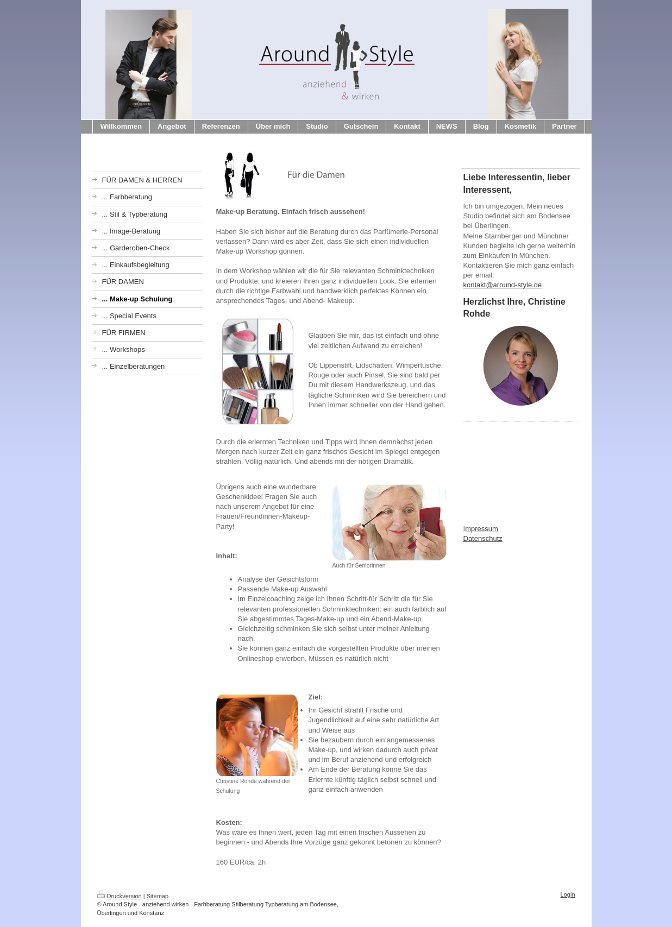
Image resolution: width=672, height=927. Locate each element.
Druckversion (119, 896)
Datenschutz (483, 538)
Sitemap (157, 896)
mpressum (481, 529)
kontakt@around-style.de (502, 285)
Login (568, 894)
